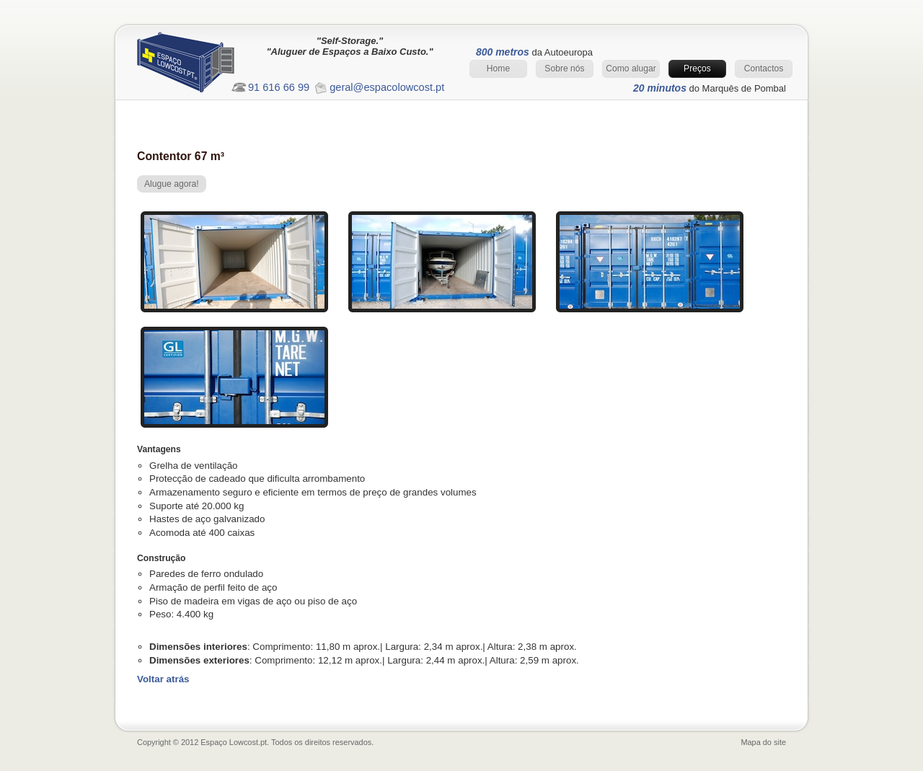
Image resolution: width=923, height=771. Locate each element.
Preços (697, 68)
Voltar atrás (163, 679)
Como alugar (631, 68)
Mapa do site (763, 742)
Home (498, 68)
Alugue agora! (171, 184)
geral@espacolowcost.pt (387, 87)
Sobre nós (564, 68)
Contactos (764, 68)
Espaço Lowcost (198, 66)
